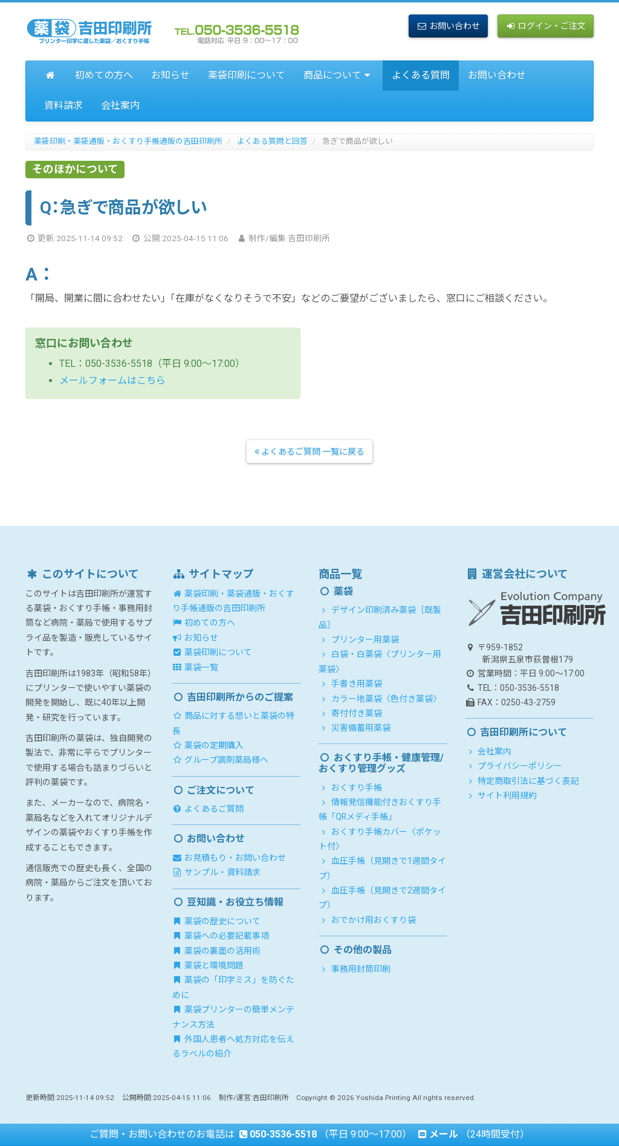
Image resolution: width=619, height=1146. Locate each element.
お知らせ (170, 75)
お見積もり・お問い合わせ (229, 858)
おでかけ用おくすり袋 (367, 920)
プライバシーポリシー (514, 766)
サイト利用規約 (501, 795)
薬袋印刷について (246, 75)
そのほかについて (75, 169)
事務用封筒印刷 (355, 969)
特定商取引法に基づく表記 (522, 781)
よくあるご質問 (208, 809)
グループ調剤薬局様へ (220, 760)
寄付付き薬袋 (350, 713)
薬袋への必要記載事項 (221, 935)
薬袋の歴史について (216, 921)
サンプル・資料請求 (216, 872)
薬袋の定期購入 (208, 745)
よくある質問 (421, 75)
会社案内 (120, 105)
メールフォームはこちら (112, 380)
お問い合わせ (448, 26)
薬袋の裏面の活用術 (216, 951)
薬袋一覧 (195, 667)
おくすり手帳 (350, 787)
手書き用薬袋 (350, 683)
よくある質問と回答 (272, 141)
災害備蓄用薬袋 (355, 728)
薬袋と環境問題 (208, 965)
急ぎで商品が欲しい (357, 141)
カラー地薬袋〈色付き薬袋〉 (380, 699)
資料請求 (63, 105)
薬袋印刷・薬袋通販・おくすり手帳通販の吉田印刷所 (128, 141)
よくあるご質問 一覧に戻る (309, 451)
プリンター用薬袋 (359, 639)
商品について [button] (338, 75)
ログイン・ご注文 (545, 26)
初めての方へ (104, 75)
